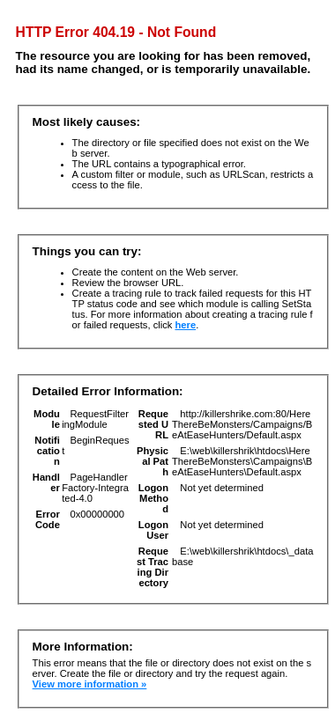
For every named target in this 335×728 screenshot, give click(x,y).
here (186, 325)
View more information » (90, 684)
